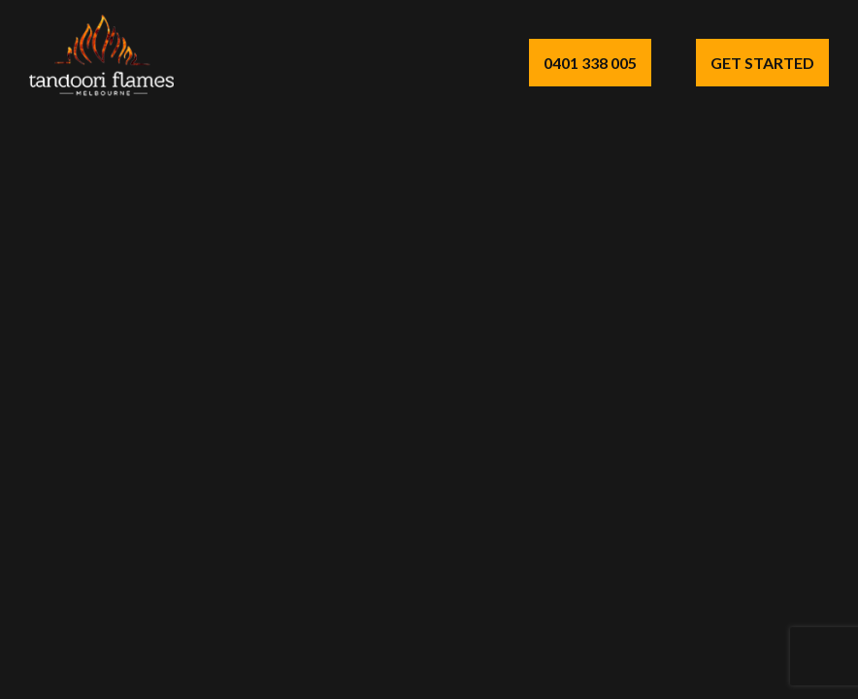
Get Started (762, 62)
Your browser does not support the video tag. (429, 349)
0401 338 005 (590, 62)
